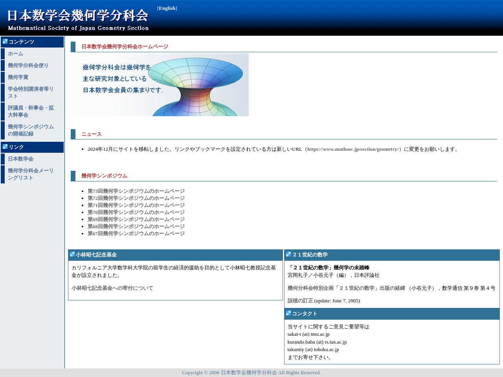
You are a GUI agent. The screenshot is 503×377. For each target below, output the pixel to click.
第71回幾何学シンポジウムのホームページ (136, 205)
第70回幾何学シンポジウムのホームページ (136, 212)
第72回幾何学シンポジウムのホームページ (136, 198)
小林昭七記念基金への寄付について (112, 288)
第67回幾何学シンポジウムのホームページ (136, 233)
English (167, 8)
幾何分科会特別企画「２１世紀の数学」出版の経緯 (346, 288)
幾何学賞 (18, 77)
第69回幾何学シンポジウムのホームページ (136, 219)
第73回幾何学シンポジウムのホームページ (136, 191)
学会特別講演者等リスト (31, 92)
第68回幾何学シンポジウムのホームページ (136, 226)
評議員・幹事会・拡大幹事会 (31, 111)
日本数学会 (20, 159)
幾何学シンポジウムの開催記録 (31, 130)
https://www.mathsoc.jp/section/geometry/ (353, 149)
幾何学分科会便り (28, 65)
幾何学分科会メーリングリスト (31, 174)
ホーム (15, 54)
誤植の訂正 (300, 301)
